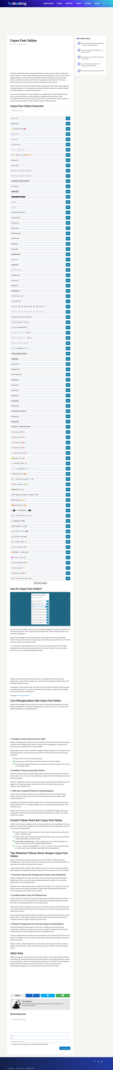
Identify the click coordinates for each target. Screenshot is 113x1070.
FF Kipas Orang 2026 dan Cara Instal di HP (92, 70)
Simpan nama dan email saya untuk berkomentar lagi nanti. (30, 1044)
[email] (40, 1038)
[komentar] (40, 1025)
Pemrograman (48, 3)
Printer (97, 3)
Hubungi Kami (11, 1068)
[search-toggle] (104, 3)
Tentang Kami (20, 1068)
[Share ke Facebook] (33, 995)
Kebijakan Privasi (29, 1068)
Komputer (69, 3)
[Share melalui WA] (63, 995)
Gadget (78, 3)
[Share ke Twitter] (48, 995)
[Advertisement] (56, 23)
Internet (88, 3)
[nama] (40, 1035)
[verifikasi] (40, 1041)
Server (59, 3)
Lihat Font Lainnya (40, 583)
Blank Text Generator (23, 695)
